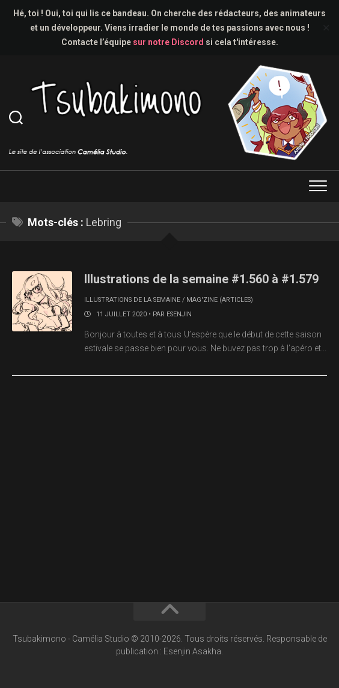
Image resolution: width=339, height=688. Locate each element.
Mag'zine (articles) (219, 300)
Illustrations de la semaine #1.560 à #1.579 (201, 279)
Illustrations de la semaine (132, 300)
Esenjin (179, 314)
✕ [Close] (326, 28)
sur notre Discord (168, 42)
